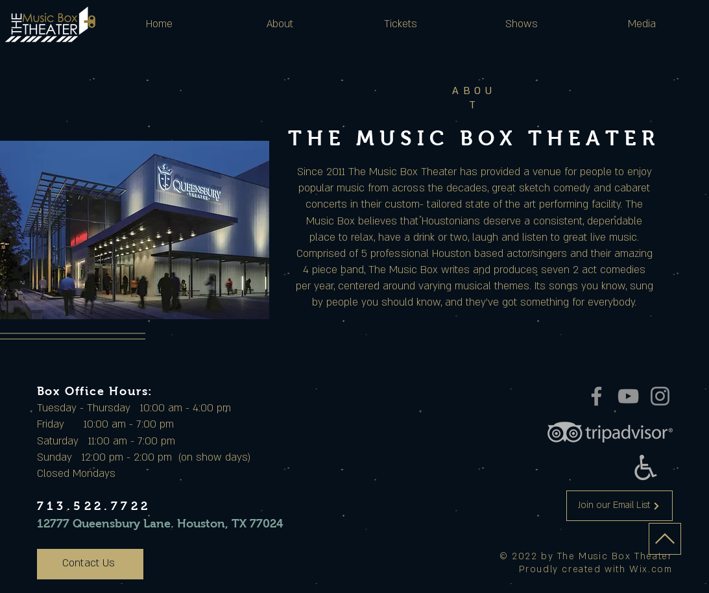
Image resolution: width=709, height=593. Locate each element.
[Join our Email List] (619, 505)
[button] (280, 24)
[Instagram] (660, 396)
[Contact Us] (90, 564)
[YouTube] (628, 396)
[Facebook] (596, 396)
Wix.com (650, 569)
